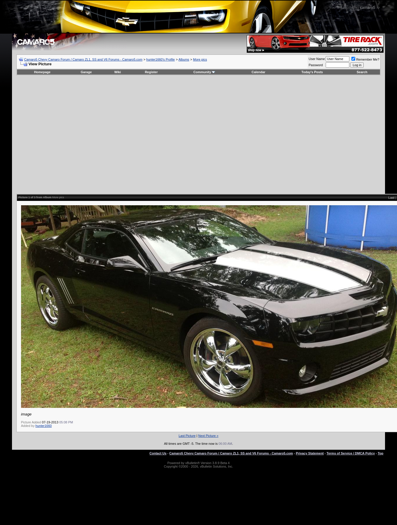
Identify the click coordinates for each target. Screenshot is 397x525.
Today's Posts (312, 72)
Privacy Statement (310, 453)
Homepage (42, 72)
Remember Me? (365, 59)
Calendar (258, 72)
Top (380, 453)
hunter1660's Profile (160, 59)
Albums (183, 59)
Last (391, 197)
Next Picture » (208, 435)
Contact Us (157, 453)
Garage (86, 72)
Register (151, 72)
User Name (317, 59)
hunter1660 (43, 425)
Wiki (117, 72)
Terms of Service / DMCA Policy (351, 453)
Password (316, 65)
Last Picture (187, 435)
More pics (200, 59)
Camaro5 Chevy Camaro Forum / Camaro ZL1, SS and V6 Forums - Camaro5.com (83, 59)
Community (204, 72)
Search (362, 72)
